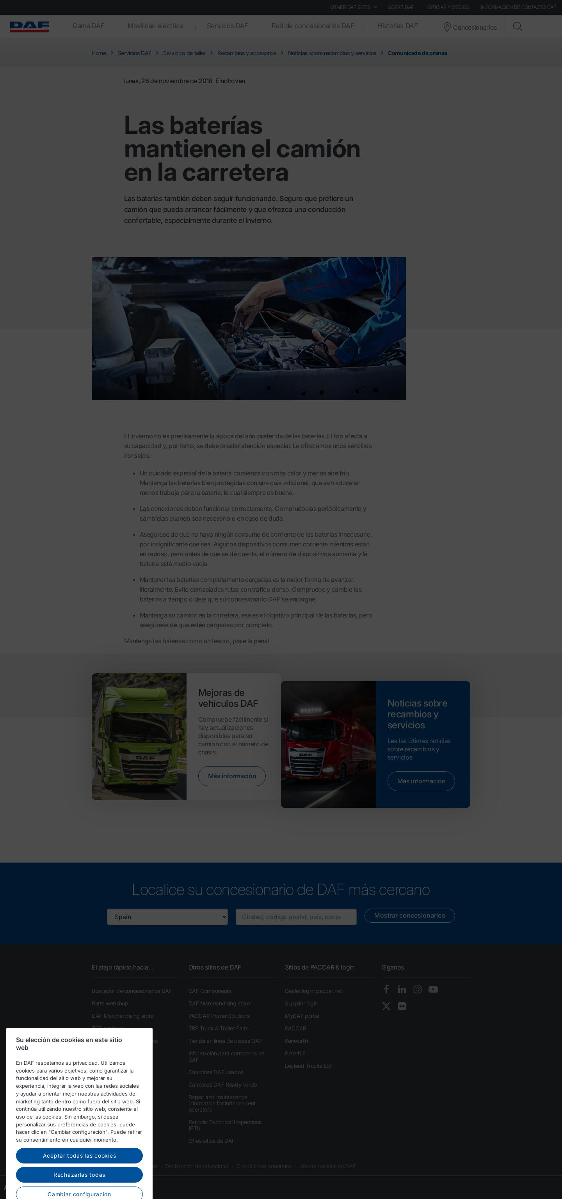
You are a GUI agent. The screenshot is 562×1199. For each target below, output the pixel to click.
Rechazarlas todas (79, 1186)
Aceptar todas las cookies (79, 1167)
